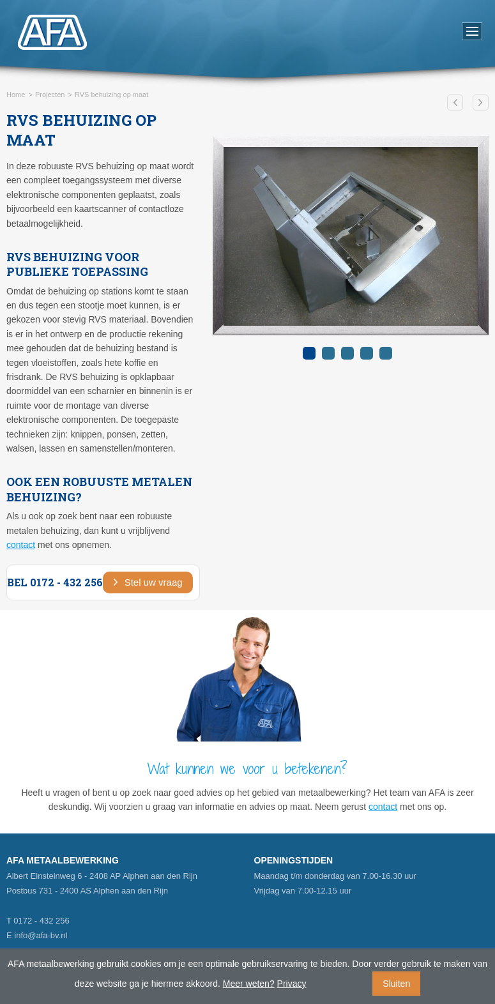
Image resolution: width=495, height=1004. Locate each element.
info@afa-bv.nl (40, 935)
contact (20, 545)
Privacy (292, 983)
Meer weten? (249, 983)
